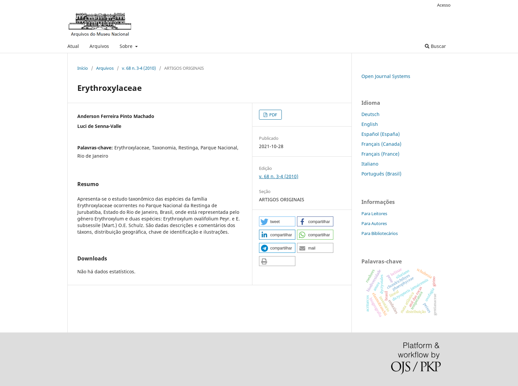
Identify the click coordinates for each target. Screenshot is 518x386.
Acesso (444, 5)
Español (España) (380, 134)
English (369, 124)
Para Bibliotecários (379, 233)
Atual (73, 46)
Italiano (369, 164)
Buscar (435, 46)
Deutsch (370, 114)
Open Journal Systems (385, 76)
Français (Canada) (381, 144)
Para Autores (374, 223)
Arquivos (99, 46)
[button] (277, 221)
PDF (272, 115)
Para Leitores (374, 213)
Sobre (127, 46)
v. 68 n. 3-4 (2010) (139, 68)
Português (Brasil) (381, 174)
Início (82, 68)
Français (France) (380, 154)
